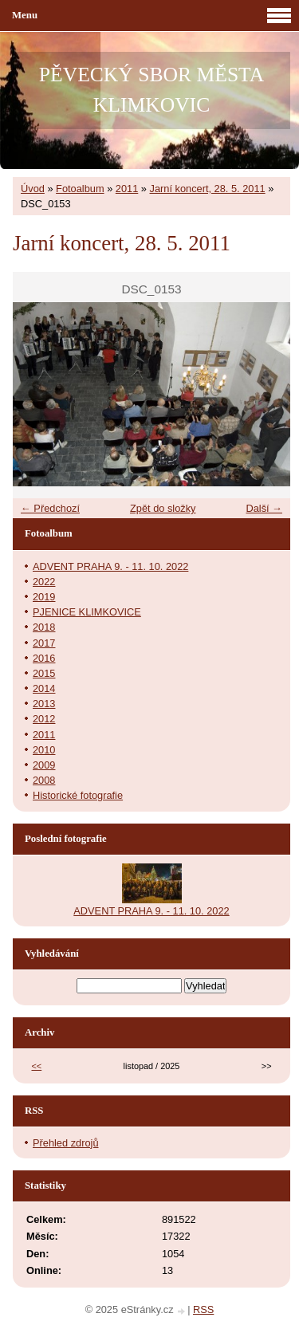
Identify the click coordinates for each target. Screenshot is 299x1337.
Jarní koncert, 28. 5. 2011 (208, 189)
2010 (44, 750)
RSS (203, 1309)
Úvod (33, 189)
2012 (44, 719)
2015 (44, 673)
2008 (44, 780)
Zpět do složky (163, 508)
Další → (264, 508)
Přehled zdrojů (66, 1143)
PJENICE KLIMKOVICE (87, 612)
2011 (127, 189)
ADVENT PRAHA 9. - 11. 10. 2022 (110, 566)
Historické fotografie (78, 795)
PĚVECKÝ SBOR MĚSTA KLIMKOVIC (151, 89)
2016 (44, 658)
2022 (44, 582)
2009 (44, 765)
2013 (44, 704)
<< (37, 1066)
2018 (44, 627)
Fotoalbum (80, 189)
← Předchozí (50, 508)
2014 (44, 688)
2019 (44, 597)
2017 (44, 643)
